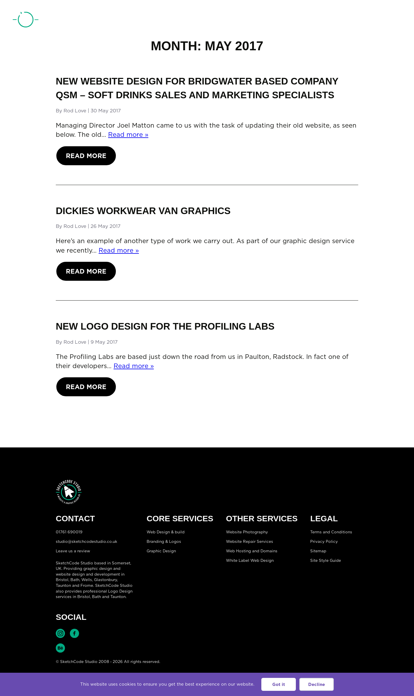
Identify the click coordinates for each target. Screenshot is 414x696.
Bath (74, 579)
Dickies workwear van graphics (143, 210)
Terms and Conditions (331, 532)
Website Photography (247, 532)
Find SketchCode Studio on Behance (60, 648)
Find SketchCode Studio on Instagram (60, 633)
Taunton (63, 585)
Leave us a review (73, 550)
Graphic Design (161, 550)
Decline (316, 684)
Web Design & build (166, 532)
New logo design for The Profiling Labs (165, 326)
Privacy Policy (324, 541)
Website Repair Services (249, 541)
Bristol (83, 596)
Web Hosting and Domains (251, 550)
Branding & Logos (164, 541)
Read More (86, 155)
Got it (278, 684)
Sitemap (318, 550)
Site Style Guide (325, 560)
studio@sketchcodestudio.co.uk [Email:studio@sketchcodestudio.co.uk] (86, 541)
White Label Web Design (250, 560)
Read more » (128, 134)
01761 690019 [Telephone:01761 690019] (368, 21)
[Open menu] (395, 20)
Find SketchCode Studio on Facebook (74, 633)
